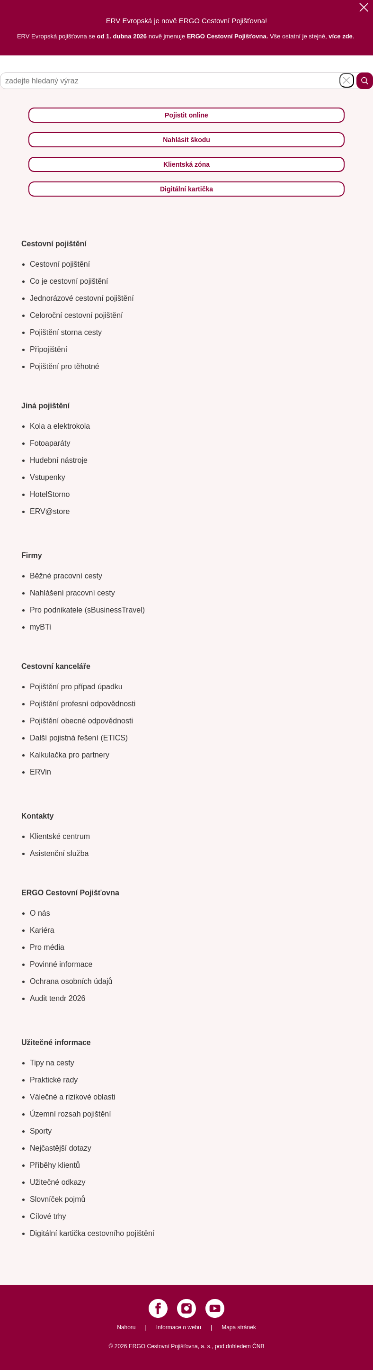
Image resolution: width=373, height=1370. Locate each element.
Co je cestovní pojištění (69, 281)
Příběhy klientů (55, 1165)
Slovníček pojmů (57, 1199)
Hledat (364, 80)
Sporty (41, 1131)
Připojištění (48, 349)
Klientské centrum (60, 836)
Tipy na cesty (52, 1063)
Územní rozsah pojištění (70, 1114)
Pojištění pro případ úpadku (76, 687)
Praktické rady (54, 1080)
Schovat (346, 80)
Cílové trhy (48, 1216)
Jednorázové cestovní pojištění (82, 298)
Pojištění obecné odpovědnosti (81, 721)
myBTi (40, 627)
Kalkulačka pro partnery (69, 755)
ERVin (40, 772)
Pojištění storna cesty (66, 332)
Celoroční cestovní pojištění (76, 315)
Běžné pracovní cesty (66, 576)
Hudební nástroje (59, 460)
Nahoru (126, 1327)
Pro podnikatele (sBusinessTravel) (87, 610)
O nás (40, 913)
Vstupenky (47, 477)
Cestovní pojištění (60, 264)
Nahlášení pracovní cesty (72, 593)
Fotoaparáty (50, 443)
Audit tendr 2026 (57, 998)
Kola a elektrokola (60, 426)
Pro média (47, 947)
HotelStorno (50, 494)
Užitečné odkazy (57, 1182)
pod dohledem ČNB (240, 1346)
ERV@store (50, 511)
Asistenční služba (59, 853)
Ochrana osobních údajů (71, 981)
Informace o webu (178, 1327)
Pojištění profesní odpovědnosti (82, 704)
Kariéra (42, 930)
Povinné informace (61, 964)
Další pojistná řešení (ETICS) (79, 738)
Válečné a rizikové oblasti (72, 1097)
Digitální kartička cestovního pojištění (92, 1233)
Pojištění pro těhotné (64, 366)
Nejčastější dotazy (60, 1148)
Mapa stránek (239, 1327)
